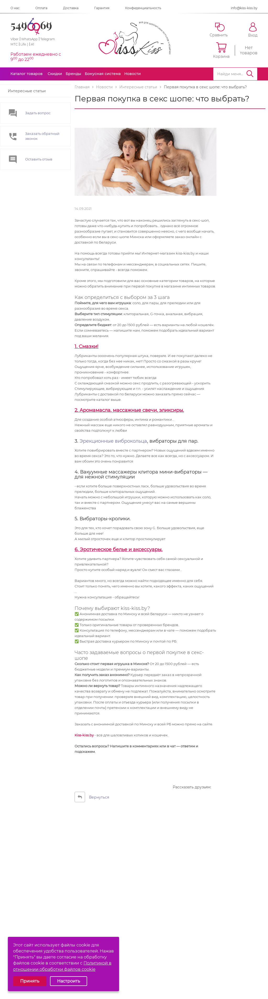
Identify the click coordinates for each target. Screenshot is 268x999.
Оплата (41, 8)
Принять (29, 981)
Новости (132, 73)
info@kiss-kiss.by (244, 8)
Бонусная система (103, 73)
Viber (14, 39)
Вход (253, 29)
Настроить (68, 981)
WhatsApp (29, 39)
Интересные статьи (27, 91)
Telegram (47, 39)
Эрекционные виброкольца (113, 441)
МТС (14, 44)
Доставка (71, 8)
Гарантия (101, 8)
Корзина (221, 50)
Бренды (73, 73)
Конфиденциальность (143, 8)
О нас (15, 8)
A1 (32, 44)
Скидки (55, 73)
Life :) (24, 44)
